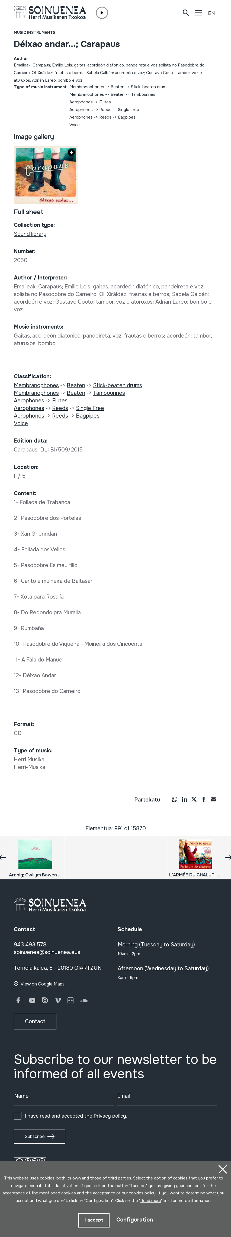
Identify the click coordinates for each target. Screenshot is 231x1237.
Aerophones (81, 102)
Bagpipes (127, 117)
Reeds (105, 109)
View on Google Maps (43, 984)
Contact (35, 1021)
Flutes (105, 102)
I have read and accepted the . (76, 1116)
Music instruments (34, 32)
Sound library (30, 234)
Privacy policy (110, 1116)
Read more (150, 1201)
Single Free (128, 109)
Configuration (134, 1219)
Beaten (117, 87)
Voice (74, 125)
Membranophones (86, 87)
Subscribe (35, 1136)
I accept (94, 1220)
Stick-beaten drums (150, 87)
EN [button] (211, 13)
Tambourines (143, 94)
